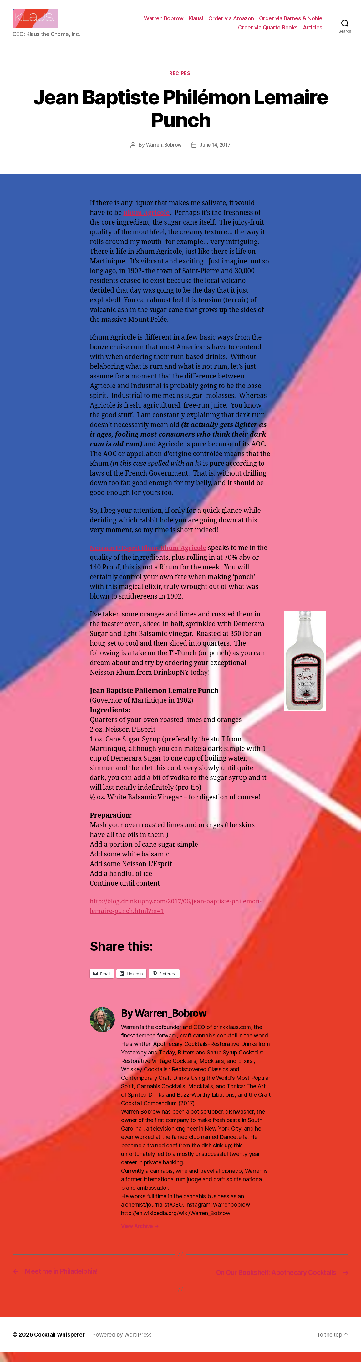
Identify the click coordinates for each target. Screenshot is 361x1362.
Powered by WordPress (124, 1344)
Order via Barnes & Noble (291, 23)
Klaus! (196, 23)
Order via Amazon (231, 23)
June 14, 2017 (216, 155)
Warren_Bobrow (163, 155)
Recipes (180, 83)
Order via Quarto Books (268, 32)
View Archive (140, 1236)
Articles (313, 32)
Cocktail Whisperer (60, 1344)
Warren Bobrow (164, 23)
